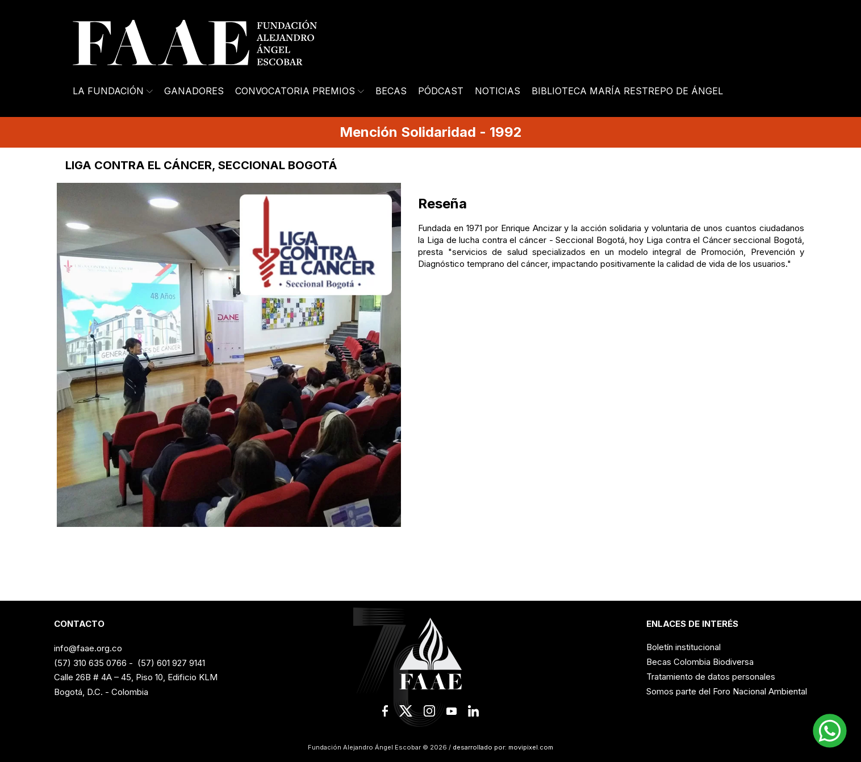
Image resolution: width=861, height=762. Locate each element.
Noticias (497, 91)
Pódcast (440, 91)
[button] (830, 731)
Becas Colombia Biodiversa (700, 661)
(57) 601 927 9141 (171, 663)
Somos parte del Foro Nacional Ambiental (726, 691)
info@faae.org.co (88, 648)
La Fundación (113, 91)
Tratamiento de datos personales (710, 676)
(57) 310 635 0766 (90, 663)
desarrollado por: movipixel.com (502, 747)
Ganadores (194, 91)
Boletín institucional (683, 647)
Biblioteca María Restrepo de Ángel (627, 91)
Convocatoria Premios (299, 91)
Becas (391, 91)
